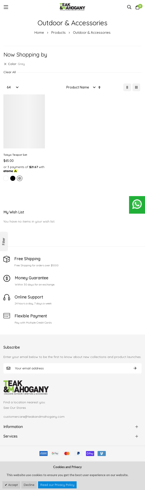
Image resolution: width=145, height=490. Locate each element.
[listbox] (24, 179)
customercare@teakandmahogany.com (34, 417)
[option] (5, 178)
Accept (12, 485)
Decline (29, 485)
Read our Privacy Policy (57, 485)
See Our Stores (14, 408)
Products (59, 32)
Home (39, 32)
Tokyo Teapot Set (15, 154)
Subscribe (135, 368)
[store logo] (72, 7)
